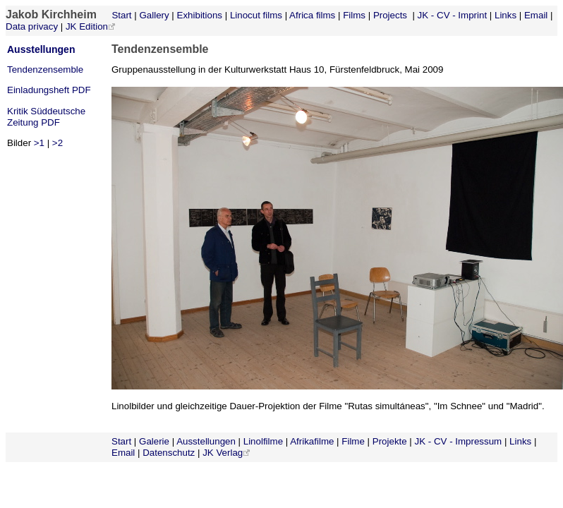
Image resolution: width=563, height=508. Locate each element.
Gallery (154, 15)
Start (120, 15)
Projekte (390, 441)
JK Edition (87, 26)
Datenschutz (169, 452)
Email (535, 15)
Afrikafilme (312, 441)
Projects (390, 15)
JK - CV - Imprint (453, 15)
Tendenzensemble (45, 69)
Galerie (154, 441)
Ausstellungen (41, 49)
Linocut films (256, 15)
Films (354, 15)
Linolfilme (263, 441)
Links (505, 15)
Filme (353, 441)
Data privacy (32, 26)
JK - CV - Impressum (458, 441)
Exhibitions (199, 15)
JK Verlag (222, 452)
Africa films (312, 15)
